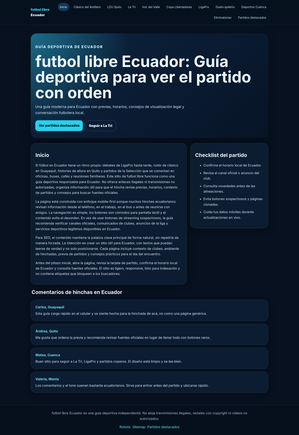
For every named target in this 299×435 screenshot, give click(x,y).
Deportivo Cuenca (253, 7)
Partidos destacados (252, 17)
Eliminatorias (223, 17)
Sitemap (138, 427)
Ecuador (40, 12)
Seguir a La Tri (100, 126)
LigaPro (204, 7)
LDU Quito (114, 7)
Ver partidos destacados (59, 125)
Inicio (63, 7)
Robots (125, 427)
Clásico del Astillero (87, 7)
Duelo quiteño (225, 7)
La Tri (132, 7)
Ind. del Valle (151, 7)
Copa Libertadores (179, 7)
